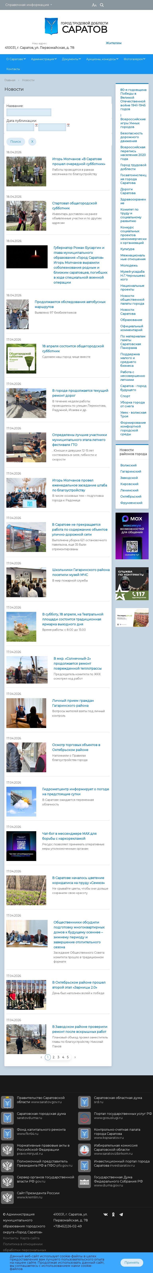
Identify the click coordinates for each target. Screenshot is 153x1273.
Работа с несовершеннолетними (132, 376)
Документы (70, 59)
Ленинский (129, 490)
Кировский (129, 484)
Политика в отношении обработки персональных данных (24, 1250)
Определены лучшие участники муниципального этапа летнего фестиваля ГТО (79, 440)
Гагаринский (130, 471)
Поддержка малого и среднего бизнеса (130, 360)
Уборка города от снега (132, 404)
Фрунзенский (131, 503)
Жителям (114, 43)
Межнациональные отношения (132, 257)
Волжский (128, 465)
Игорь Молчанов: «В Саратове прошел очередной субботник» (78, 161)
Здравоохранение (133, 201)
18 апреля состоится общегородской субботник (73, 348)
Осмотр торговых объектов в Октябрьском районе (76, 747)
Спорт (125, 396)
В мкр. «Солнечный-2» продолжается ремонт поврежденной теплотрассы (78, 663)
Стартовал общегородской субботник (74, 205)
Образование (131, 320)
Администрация (42, 59)
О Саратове (14, 59)
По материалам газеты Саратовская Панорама (132, 342)
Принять (132, 1262)
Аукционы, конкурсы (101, 59)
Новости (28, 80)
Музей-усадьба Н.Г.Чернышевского (132, 275)
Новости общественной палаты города (132, 299)
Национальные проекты (132, 288)
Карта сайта (29, 1238)
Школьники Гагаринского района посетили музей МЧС (81, 572)
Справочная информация (27, 5)
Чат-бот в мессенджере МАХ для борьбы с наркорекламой (69, 836)
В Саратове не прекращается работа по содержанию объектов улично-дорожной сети (79, 529)
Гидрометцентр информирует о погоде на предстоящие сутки (75, 791)
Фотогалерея (133, 59)
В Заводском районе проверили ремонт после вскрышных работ (79, 1029)
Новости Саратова (127, 312)
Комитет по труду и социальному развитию (130, 215)
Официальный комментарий (131, 328)
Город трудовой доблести (133, 167)
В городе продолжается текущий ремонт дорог (80, 393)
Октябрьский (130, 496)
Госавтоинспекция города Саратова (133, 179)
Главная (9, 80)
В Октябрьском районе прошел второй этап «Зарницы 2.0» (79, 985)
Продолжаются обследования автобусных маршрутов (70, 304)
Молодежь (128, 265)
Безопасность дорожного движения (131, 137)
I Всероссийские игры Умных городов (133, 121)
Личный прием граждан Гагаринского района (73, 703)
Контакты (13, 69)
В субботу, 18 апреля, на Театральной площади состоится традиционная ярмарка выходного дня (72, 619)
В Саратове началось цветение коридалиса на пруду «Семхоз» (78, 880)
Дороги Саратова (127, 191)
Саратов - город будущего (133, 388)
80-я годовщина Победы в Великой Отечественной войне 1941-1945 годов (133, 99)
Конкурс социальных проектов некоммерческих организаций (133, 235)
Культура (127, 249)
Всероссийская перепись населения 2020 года (133, 153)
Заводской (129, 478)
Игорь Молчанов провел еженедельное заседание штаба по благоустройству (79, 485)
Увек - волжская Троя (133, 414)
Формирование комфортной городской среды (133, 428)
